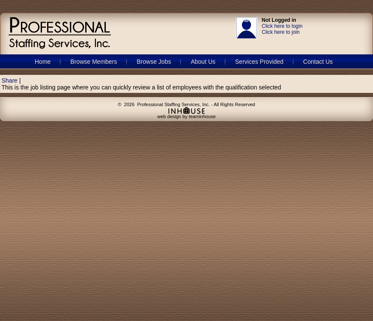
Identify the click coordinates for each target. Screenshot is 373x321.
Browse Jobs (154, 61)
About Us (203, 61)
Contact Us (318, 61)
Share (10, 80)
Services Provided (259, 61)
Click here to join (281, 32)
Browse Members (93, 61)
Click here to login (282, 26)
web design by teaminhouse (186, 114)
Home (43, 61)
